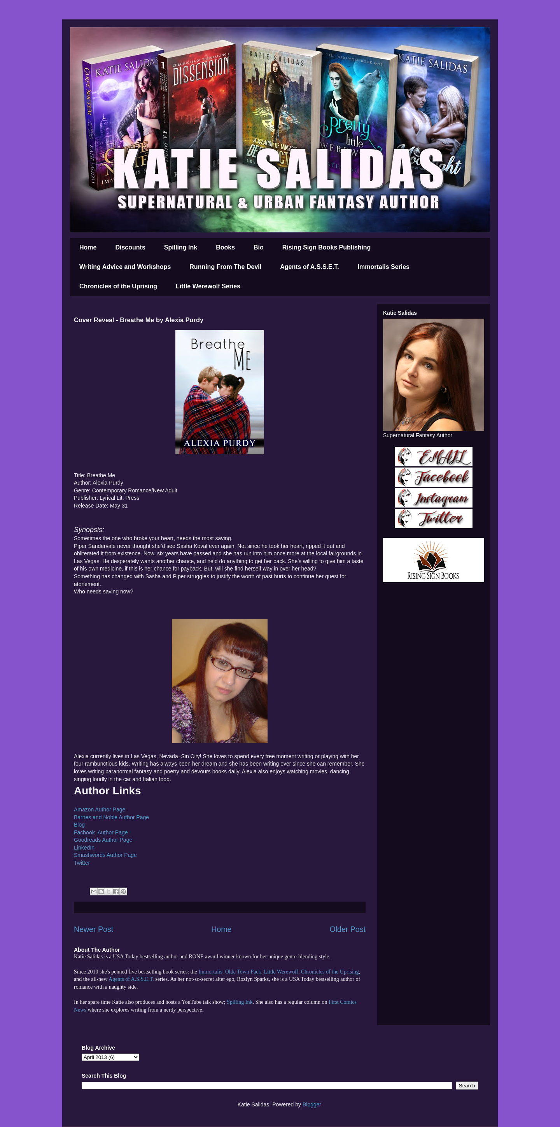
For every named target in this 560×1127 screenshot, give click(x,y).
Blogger (312, 1104)
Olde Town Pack (243, 972)
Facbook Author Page (101, 832)
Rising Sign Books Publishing (326, 247)
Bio (259, 247)
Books (225, 247)
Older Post (347, 929)
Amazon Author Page (99, 809)
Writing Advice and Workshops (125, 266)
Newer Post (93, 929)
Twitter (82, 863)
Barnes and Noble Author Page (111, 817)
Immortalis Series (384, 266)
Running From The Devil (225, 266)
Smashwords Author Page (105, 855)
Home (87, 247)
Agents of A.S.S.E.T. (309, 266)
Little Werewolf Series (208, 286)
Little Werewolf (281, 972)
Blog (79, 825)
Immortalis (210, 972)
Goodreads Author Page (103, 840)
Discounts (130, 247)
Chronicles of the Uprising (118, 286)
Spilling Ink (180, 247)
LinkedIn (84, 847)
